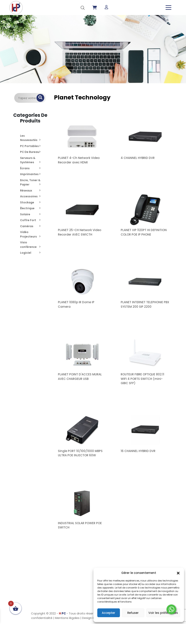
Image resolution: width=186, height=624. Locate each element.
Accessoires (29, 196)
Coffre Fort (28, 220)
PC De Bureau (29, 152)
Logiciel (25, 253)
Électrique (27, 208)
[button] (178, 573)
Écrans (25, 168)
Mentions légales (67, 618)
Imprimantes (29, 174)
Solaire (25, 214)
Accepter (108, 613)
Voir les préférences (163, 613)
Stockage (27, 202)
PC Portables (29, 146)
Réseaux (26, 190)
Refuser (133, 613)
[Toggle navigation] (168, 7)
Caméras (26, 226)
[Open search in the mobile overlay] (83, 7)
